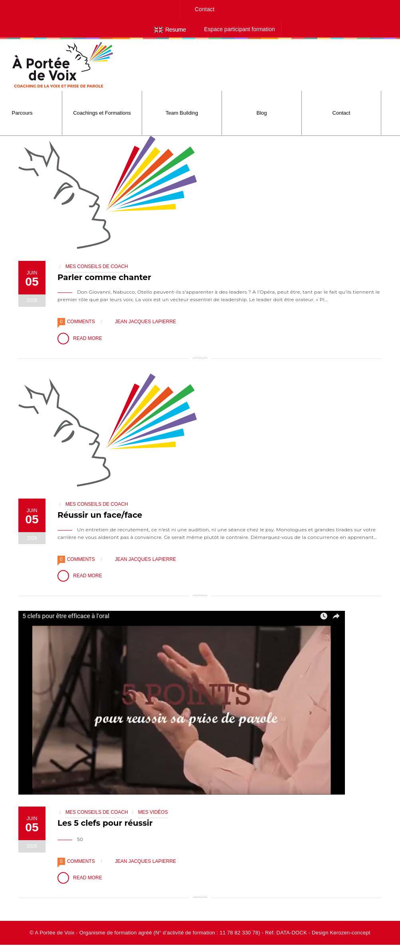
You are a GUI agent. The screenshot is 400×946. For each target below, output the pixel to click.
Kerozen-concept (350, 934)
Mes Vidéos (153, 813)
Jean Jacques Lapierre (141, 321)
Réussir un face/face (99, 515)
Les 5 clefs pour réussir (104, 824)
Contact (205, 9)
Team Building (182, 113)
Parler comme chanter (104, 277)
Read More (79, 338)
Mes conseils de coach (96, 266)
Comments (81, 321)
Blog (261, 113)
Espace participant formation (239, 29)
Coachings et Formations (102, 113)
